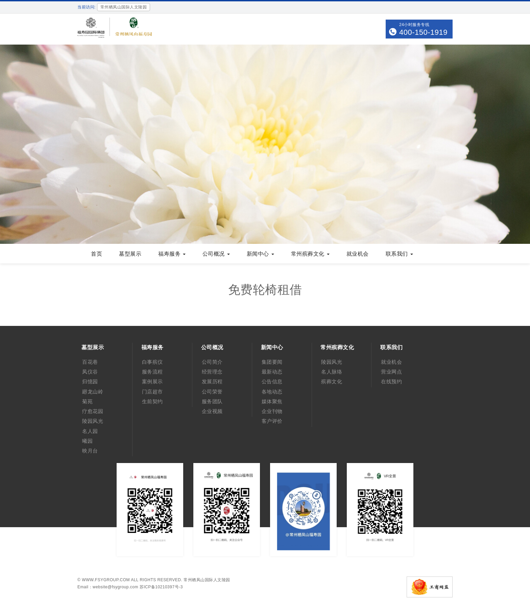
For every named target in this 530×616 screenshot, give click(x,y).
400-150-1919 (423, 32)
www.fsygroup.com (106, 580)
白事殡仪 (152, 362)
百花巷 (90, 362)
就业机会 (391, 362)
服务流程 (152, 372)
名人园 (90, 431)
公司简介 (212, 362)
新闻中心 (272, 347)
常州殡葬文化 (337, 347)
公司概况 (212, 347)
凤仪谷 (90, 372)
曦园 (87, 441)
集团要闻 (272, 362)
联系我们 (391, 347)
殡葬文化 (331, 381)
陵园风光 (92, 421)
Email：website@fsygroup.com (107, 587)
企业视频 (212, 411)
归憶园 (90, 381)
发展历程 (212, 381)
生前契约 (152, 401)
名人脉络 (331, 372)
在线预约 (391, 381)
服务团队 (212, 401)
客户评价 (272, 421)
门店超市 (152, 391)
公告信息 (272, 381)
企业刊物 (272, 411)
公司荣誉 (212, 391)
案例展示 (152, 381)
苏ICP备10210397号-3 (161, 587)
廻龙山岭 (92, 391)
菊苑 (87, 401)
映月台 (90, 451)
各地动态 (272, 391)
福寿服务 (152, 347)
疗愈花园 (92, 411)
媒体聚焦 (272, 401)
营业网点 (391, 372)
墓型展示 (92, 347)
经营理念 (212, 372)
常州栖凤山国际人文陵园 (207, 580)
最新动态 (272, 372)
